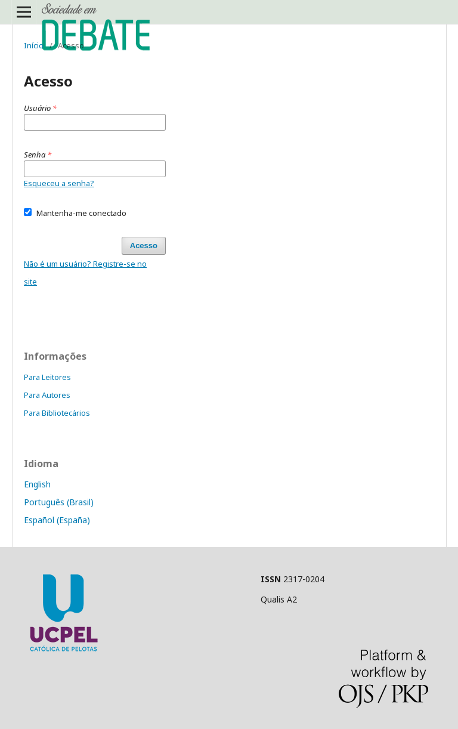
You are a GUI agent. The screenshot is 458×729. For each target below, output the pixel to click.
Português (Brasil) (59, 502)
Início (34, 45)
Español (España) (57, 520)
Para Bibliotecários (57, 412)
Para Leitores (47, 377)
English (37, 484)
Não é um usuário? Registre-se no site (85, 272)
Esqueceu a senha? (59, 183)
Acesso (143, 245)
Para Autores (47, 395)
